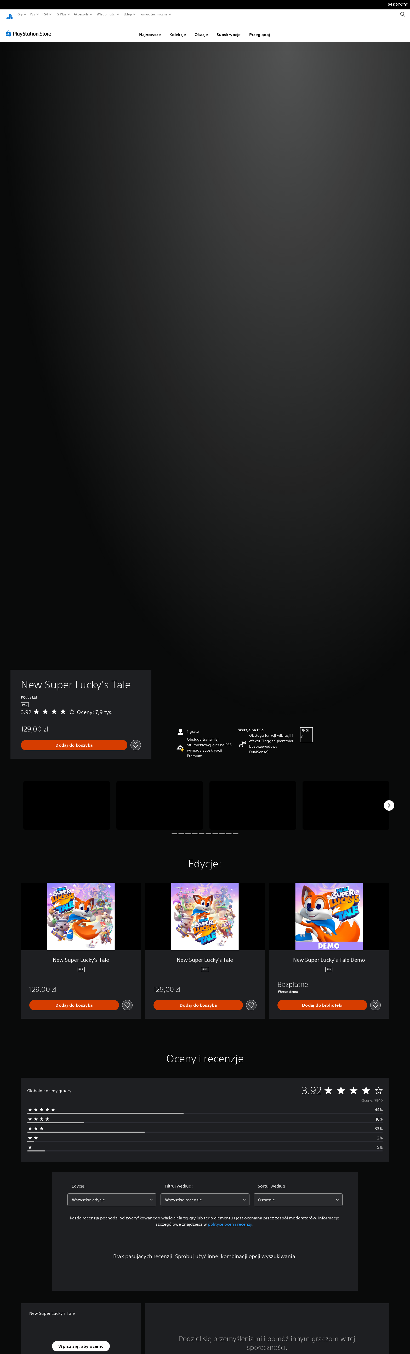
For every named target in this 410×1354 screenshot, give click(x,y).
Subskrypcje (229, 29)
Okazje (201, 29)
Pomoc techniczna (153, 14)
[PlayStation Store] (30, 28)
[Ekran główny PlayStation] (9, 14)
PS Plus (60, 14)
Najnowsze (150, 29)
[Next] (389, 800)
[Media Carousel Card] (66, 800)
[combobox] (111, 1194)
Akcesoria (81, 14)
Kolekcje (177, 29)
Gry (20, 14)
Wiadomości (106, 14)
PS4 (45, 14)
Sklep (128, 14)
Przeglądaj (259, 29)
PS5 (32, 14)
